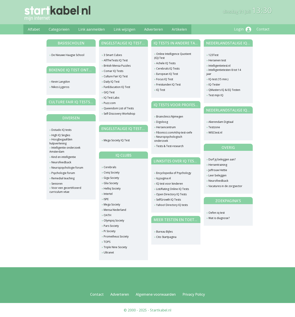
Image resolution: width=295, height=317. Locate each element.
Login (242, 29)
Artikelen (179, 29)
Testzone (214, 127)
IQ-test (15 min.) (218, 79)
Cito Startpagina (166, 237)
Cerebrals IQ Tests (168, 68)
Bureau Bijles (164, 231)
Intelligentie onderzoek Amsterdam (64, 150)
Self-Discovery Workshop (119, 114)
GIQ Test (109, 92)
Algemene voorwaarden (156, 294)
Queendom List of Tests (119, 108)
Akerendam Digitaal (220, 122)
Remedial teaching (63, 178)
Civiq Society (111, 172)
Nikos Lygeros (60, 87)
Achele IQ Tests (166, 63)
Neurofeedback (61, 162)
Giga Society (111, 178)
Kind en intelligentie (63, 157)
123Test (213, 55)
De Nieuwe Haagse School (67, 55)
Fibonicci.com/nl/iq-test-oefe (174, 132)
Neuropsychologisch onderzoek (168, 139)
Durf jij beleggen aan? (222, 159)
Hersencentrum (166, 127)
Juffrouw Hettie (217, 170)
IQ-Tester (214, 84)
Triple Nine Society (115, 247)
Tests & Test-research (170, 146)
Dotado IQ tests (61, 130)
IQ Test (160, 90)
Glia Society (111, 183)
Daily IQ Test (111, 82)
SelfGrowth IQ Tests (168, 199)
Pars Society (111, 226)
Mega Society (112, 204)
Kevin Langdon (60, 82)
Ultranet (109, 252)
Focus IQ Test (164, 79)
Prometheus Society (116, 236)
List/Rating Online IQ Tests (172, 189)
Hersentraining (217, 165)
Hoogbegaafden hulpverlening (60, 141)
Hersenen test (217, 60)
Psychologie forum (63, 173)
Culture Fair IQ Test (116, 76)
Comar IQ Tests (113, 71)
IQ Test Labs (111, 98)
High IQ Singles (60, 135)
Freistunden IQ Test (168, 84)
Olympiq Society (114, 220)
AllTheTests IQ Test (116, 60)
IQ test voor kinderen (169, 183)
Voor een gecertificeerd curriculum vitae (65, 190)
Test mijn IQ (215, 95)
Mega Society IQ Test (117, 140)
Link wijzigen (124, 29)
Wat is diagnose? (219, 218)
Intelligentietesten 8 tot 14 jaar (223, 72)
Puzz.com (110, 103)
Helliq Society (112, 188)
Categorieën (59, 29)
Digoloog (162, 122)
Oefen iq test (216, 213)
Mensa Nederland (115, 210)
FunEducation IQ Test (117, 87)
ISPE (106, 199)
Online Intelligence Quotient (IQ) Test (172, 56)
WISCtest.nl (215, 132)
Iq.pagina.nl (163, 178)
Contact (263, 29)
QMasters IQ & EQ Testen (224, 90)
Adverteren (153, 29)
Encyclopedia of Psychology (173, 173)
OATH (107, 215)
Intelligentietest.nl (219, 66)
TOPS (107, 242)
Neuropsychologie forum (67, 167)
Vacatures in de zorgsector (225, 186)
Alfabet (34, 29)
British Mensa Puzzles (117, 66)
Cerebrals (110, 167)
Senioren (57, 183)
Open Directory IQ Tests (171, 194)
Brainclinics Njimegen (169, 116)
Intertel (108, 194)
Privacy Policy (193, 294)
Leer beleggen (217, 175)
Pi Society (109, 231)
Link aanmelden (91, 29)
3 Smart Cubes (113, 55)
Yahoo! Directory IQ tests (172, 205)
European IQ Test (167, 74)
